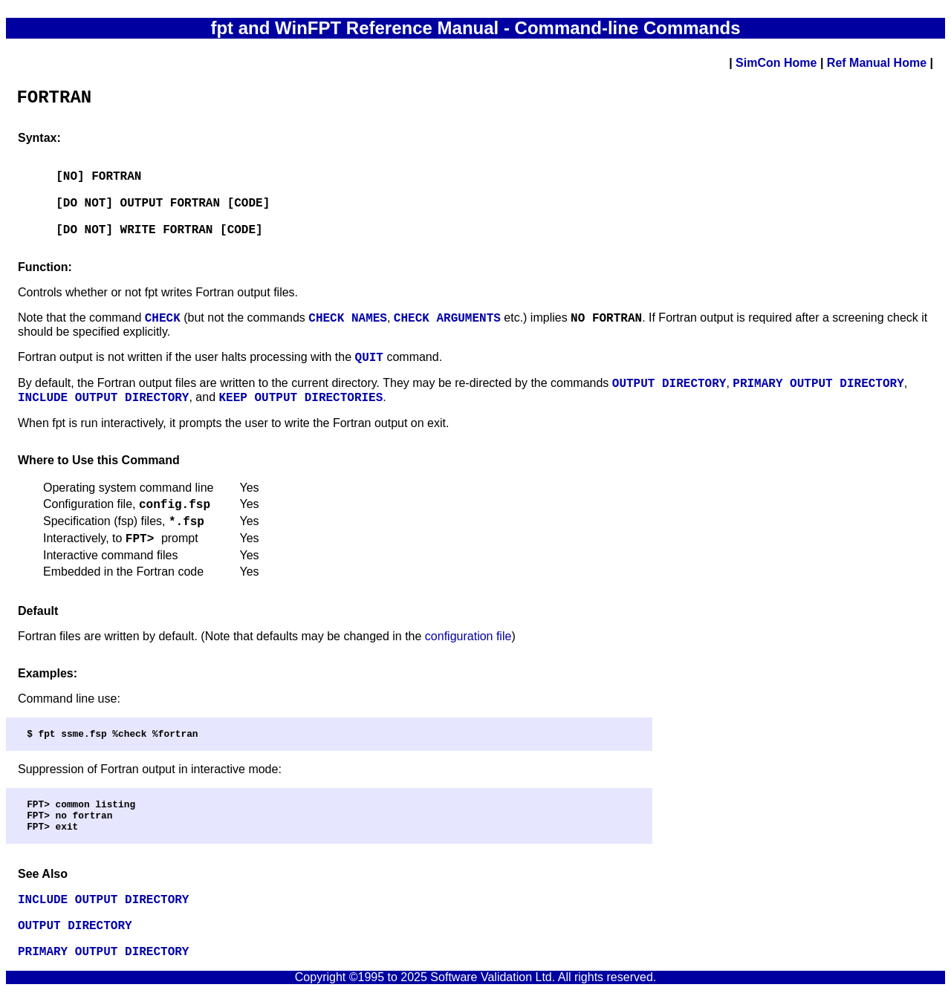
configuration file (468, 636)
